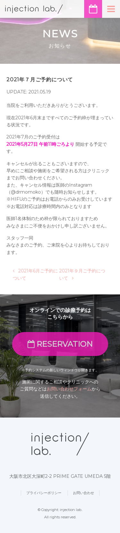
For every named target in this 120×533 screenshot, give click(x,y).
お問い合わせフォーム (69, 389)
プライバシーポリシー (43, 493)
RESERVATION (60, 344)
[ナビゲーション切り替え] (111, 9)
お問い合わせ (83, 493)
